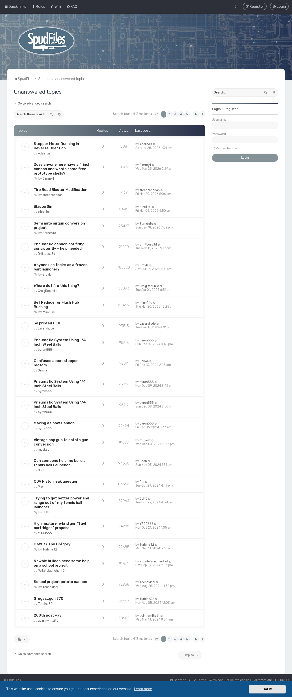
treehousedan (53, 195)
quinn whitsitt (48, 621)
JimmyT (48, 179)
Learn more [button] (143, 689)
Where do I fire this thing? (56, 285)
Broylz (47, 274)
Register (231, 109)
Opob (41, 470)
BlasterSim (44, 206)
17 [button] (196, 114)
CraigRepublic (47, 291)
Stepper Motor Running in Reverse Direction (56, 145)
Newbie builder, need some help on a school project (62, 563)
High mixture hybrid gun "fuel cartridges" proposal (60, 525)
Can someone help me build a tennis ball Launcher (60, 462)
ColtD (47, 512)
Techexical (50, 587)
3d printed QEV (47, 323)
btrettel (44, 212)
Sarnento (49, 233)
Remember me (226, 148)
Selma (42, 370)
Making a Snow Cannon (54, 423)
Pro (40, 487)
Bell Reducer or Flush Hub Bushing (56, 304)
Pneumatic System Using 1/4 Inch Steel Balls (60, 342)
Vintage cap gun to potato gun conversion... (61, 442)
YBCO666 (45, 533)
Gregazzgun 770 (48, 598)
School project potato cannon (60, 581)
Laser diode (46, 328)
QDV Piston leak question (56, 481)
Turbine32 (50, 549)
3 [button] (175, 114)
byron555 (45, 350)
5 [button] (187, 114)
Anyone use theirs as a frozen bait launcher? (61, 267)
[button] (156, 114)
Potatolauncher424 (52, 571)
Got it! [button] (267, 689)
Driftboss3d (46, 254)
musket (43, 449)
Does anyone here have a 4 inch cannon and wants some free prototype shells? (62, 168)
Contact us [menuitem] (180, 680)
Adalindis (44, 153)
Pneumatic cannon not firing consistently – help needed (59, 246)
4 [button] (181, 114)
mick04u (49, 312)
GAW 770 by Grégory (52, 544)
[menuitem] (38, 6)
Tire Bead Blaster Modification (60, 189)
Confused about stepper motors (56, 362)
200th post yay (48, 615)
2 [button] (169, 114)
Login (216, 109)
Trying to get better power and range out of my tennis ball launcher (61, 502)
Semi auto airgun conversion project (59, 225)
